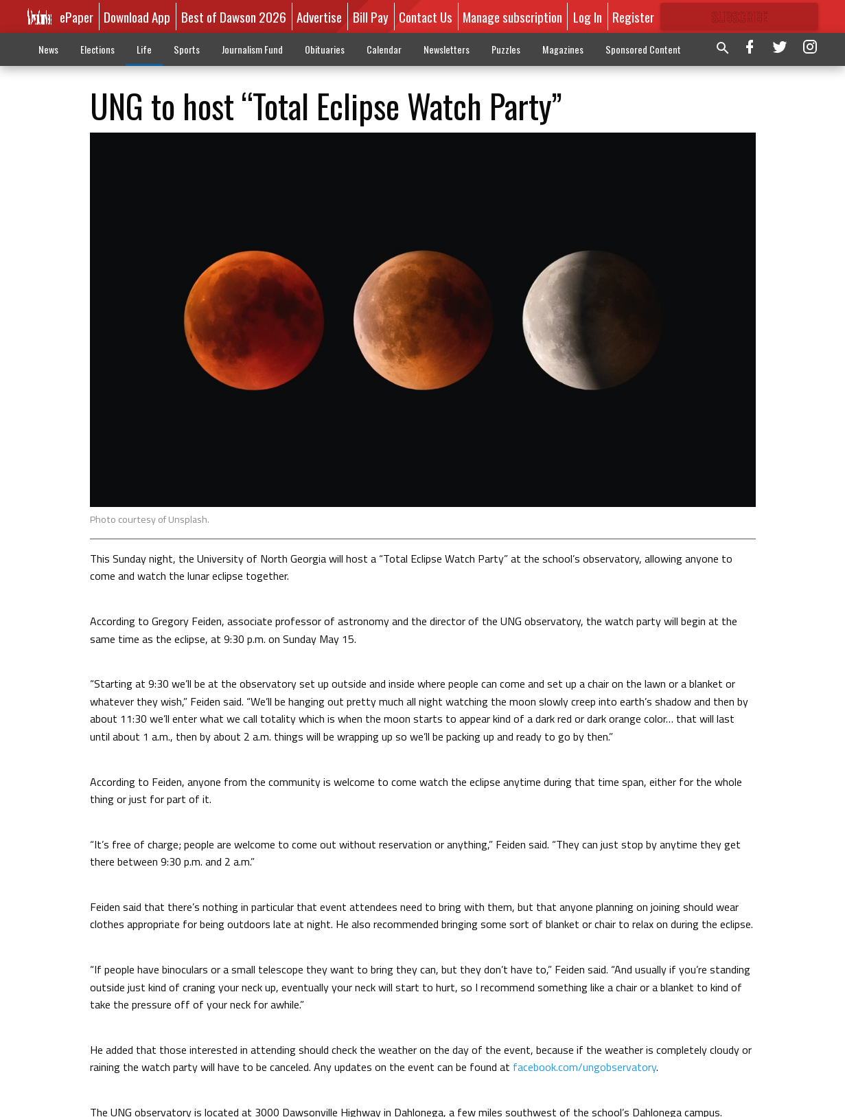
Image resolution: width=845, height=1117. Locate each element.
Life (144, 49)
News (48, 49)
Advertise (319, 16)
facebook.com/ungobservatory (583, 1067)
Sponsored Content (643, 49)
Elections (97, 49)
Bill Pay (371, 16)
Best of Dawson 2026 (233, 16)
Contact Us (425, 16)
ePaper (76, 16)
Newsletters (447, 49)
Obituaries (325, 49)
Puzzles (505, 49)
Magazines (562, 49)
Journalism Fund (252, 49)
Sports (187, 49)
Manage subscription (512, 16)
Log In (587, 16)
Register (633, 16)
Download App (137, 16)
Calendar (384, 49)
